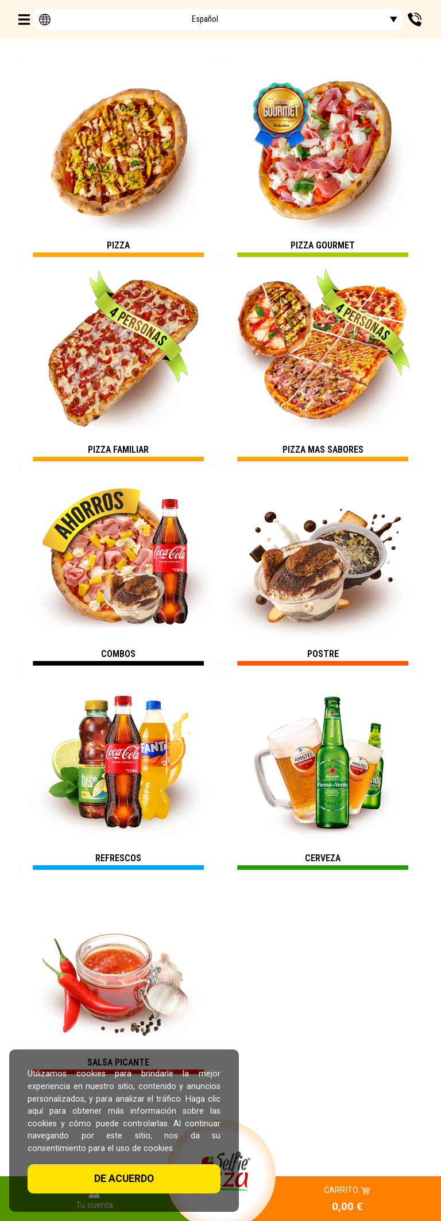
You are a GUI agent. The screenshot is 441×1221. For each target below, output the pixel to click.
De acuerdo (124, 1178)
